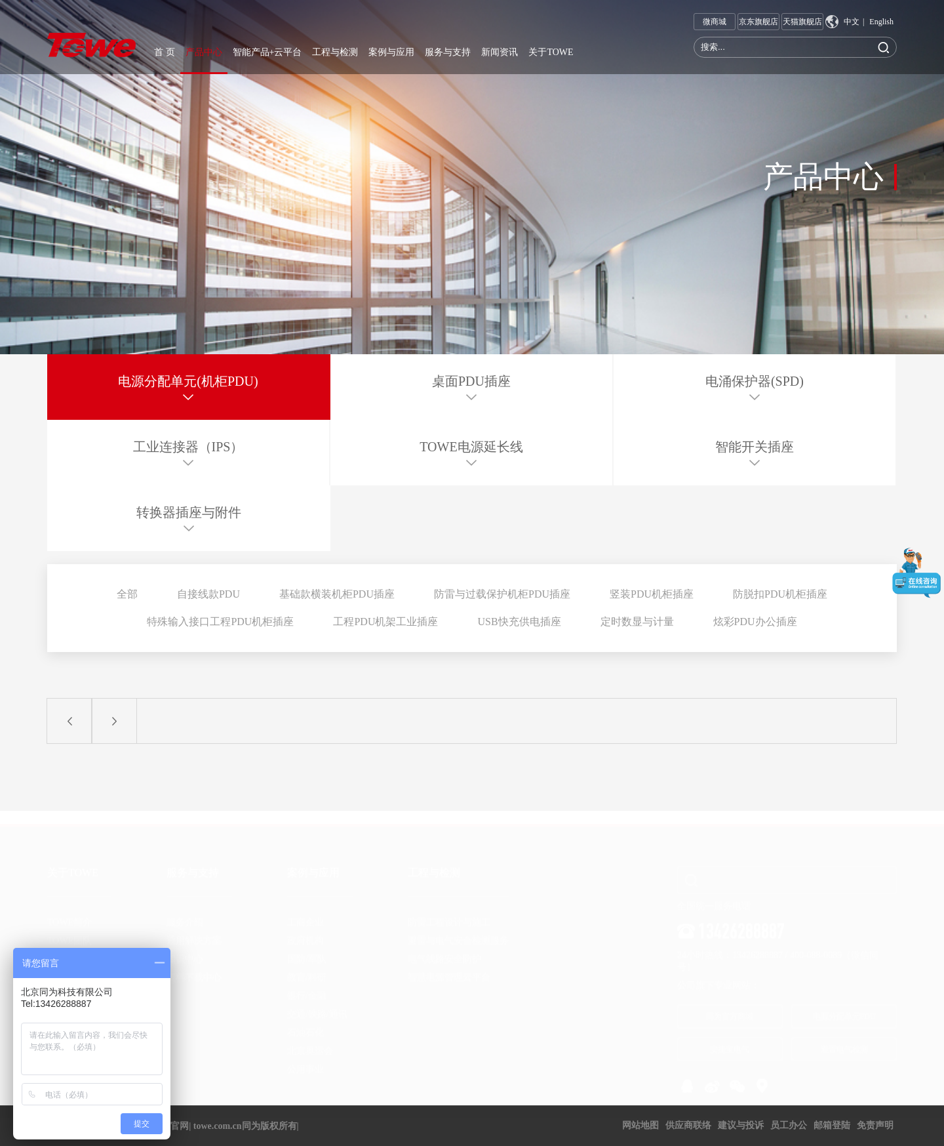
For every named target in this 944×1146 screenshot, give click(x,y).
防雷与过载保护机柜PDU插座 (502, 594)
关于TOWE (550, 52)
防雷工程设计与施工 (449, 916)
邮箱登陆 (832, 1125)
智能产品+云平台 (267, 52)
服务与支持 (448, 52)
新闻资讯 (499, 52)
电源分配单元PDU (844, 1010)
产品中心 (204, 52)
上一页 (69, 721)
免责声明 (875, 1125)
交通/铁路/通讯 (317, 1008)
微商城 (715, 23)
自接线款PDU (208, 594)
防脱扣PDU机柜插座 (780, 594)
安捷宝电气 (729, 1042)
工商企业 (305, 916)
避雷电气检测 (844, 1042)
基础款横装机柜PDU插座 (337, 594)
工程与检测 (335, 52)
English (881, 21)
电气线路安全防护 (444, 953)
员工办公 (788, 1125)
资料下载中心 (194, 971)
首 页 (164, 52)
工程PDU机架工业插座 (385, 621)
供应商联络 (688, 1125)
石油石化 (305, 1026)
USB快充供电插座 (518, 621)
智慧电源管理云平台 (449, 971)
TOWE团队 (69, 934)
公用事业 (305, 1063)
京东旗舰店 (758, 21)
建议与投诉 (741, 1125)
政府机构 (305, 934)
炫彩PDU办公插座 (755, 621)
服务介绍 (185, 916)
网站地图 (640, 1125)
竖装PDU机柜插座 (652, 594)
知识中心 (185, 953)
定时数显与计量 (637, 621)
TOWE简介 (69, 916)
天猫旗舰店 (802, 21)
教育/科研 (306, 971)
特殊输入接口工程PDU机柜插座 (220, 621)
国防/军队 (306, 953)
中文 (851, 21)
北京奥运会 (310, 1045)
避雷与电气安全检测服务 (458, 934)
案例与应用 (391, 52)
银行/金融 (306, 989)
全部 (127, 594)
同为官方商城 (729, 1010)
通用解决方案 (194, 934)
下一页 (114, 721)
